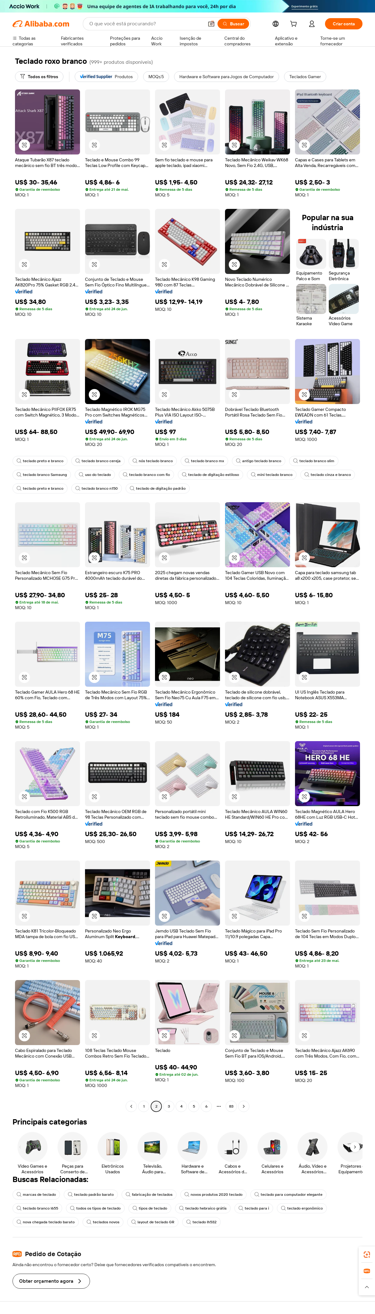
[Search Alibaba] (145, 23)
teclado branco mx (204, 460)
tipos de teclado (149, 1208)
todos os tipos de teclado (95, 1208)
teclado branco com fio (146, 474)
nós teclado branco (152, 460)
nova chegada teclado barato (46, 1222)
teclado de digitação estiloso (210, 474)
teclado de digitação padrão (158, 488)
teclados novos (103, 1222)
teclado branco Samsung (42, 474)
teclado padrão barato (91, 1194)
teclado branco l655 (37, 1208)
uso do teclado (95, 474)
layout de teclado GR (152, 1222)
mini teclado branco (271, 474)
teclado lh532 (201, 1222)
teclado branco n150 (96, 488)
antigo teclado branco (258, 460)
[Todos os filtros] (39, 76)
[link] (367, 1254)
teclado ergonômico (302, 1208)
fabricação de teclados (149, 1194)
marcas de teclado (36, 1194)
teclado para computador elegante (288, 1194)
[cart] (294, 24)
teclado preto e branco (40, 460)
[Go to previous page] (131, 1106)
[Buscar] (233, 24)
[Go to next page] (243, 1106)
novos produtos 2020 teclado (213, 1194)
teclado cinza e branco (327, 474)
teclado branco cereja (98, 460)
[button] (211, 24)
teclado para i (253, 1208)
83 (231, 1106)
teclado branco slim (313, 460)
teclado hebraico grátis (203, 1208)
